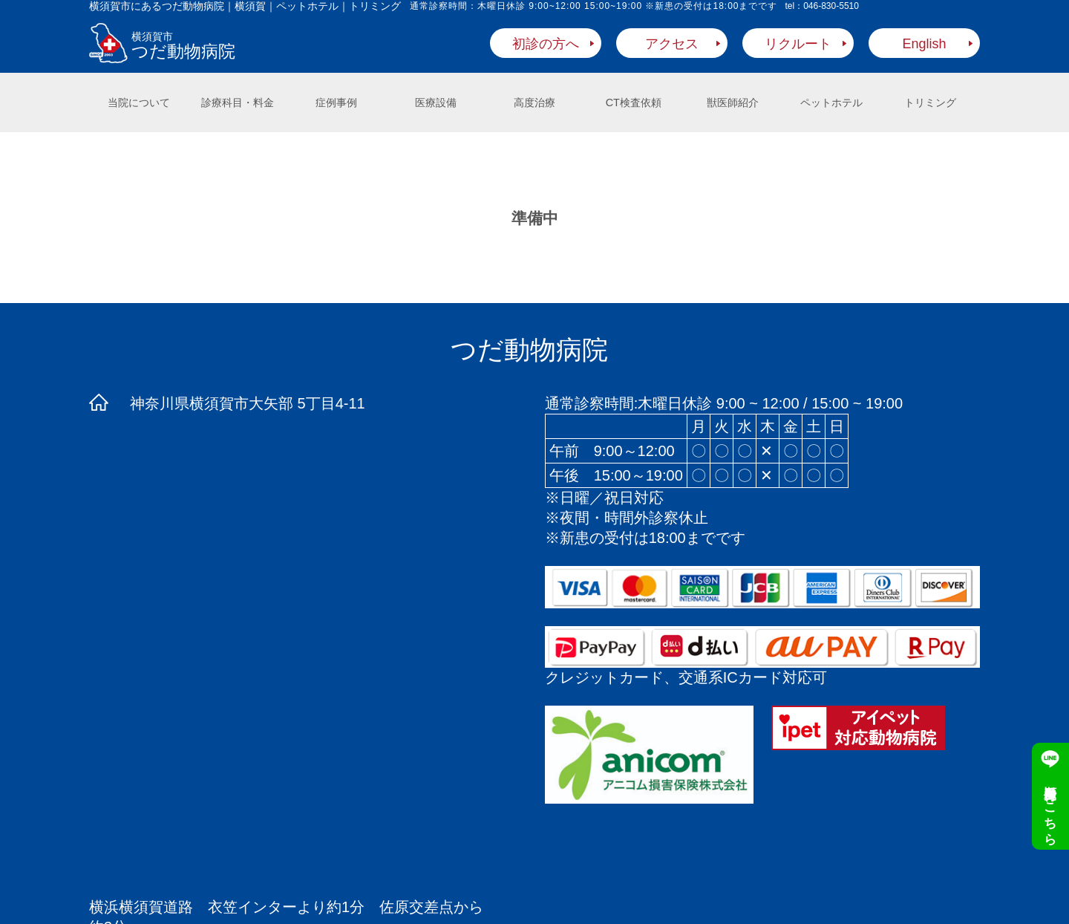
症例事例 (336, 102)
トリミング (930, 102)
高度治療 (534, 102)
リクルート (798, 43)
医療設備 (436, 102)
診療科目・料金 (237, 102)
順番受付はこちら (1051, 807)
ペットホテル (831, 102)
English (924, 43)
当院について (139, 102)
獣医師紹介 (733, 102)
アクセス (672, 43)
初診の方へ (545, 43)
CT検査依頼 (633, 102)
